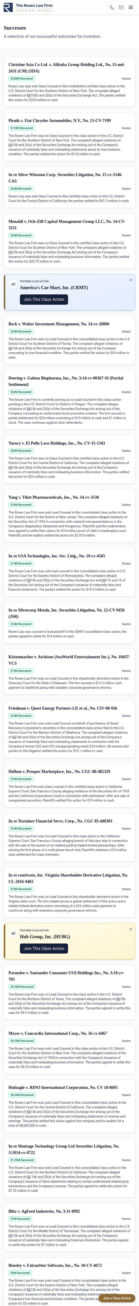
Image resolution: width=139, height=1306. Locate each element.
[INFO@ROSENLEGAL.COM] (121, 7)
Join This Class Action (44, 299)
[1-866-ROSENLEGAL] (112, 7)
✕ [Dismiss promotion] (130, 280)
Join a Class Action (117, 1298)
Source (126, 78)
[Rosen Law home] (28, 7)
